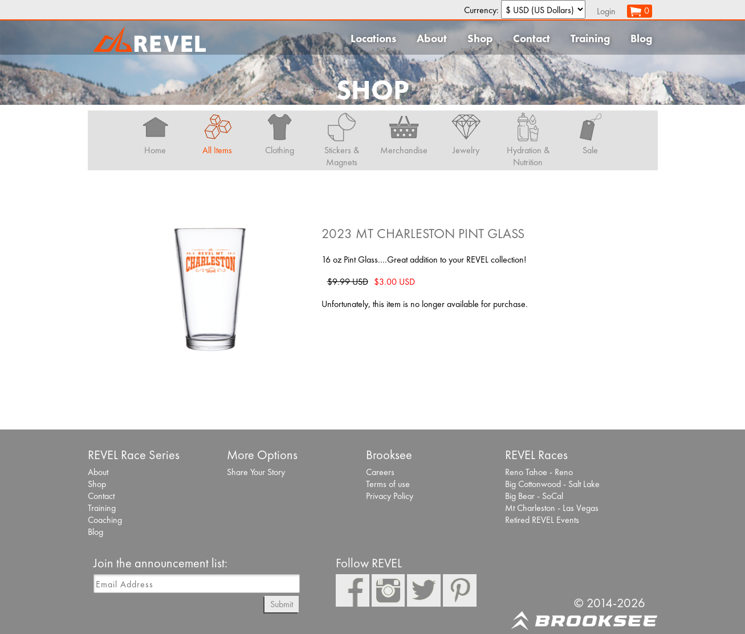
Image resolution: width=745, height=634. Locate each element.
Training (590, 38)
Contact (531, 38)
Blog (641, 38)
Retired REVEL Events (542, 520)
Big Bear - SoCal (534, 496)
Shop (479, 38)
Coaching (105, 520)
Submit (281, 604)
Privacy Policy (389, 496)
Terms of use (388, 484)
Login (606, 11)
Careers (380, 472)
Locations (373, 38)
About (432, 38)
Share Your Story (256, 472)
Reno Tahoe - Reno (539, 472)
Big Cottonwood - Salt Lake (552, 484)
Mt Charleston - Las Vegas (552, 508)
